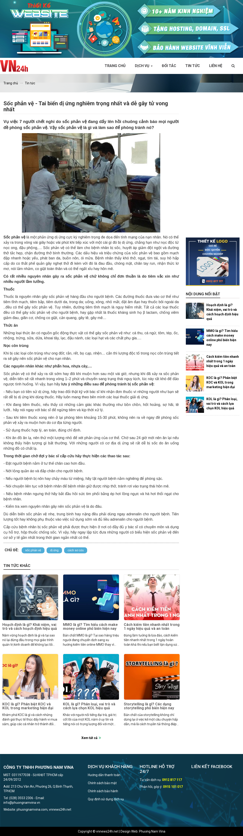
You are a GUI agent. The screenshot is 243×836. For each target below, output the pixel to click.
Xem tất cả (89, 738)
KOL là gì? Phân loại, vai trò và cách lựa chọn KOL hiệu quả (89, 706)
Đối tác (169, 66)
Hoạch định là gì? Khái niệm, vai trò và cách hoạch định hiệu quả (29, 626)
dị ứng (54, 550)
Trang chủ (115, 66)
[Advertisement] (213, 168)
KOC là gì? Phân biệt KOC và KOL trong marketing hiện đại (27, 706)
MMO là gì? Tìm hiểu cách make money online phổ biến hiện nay (90, 626)
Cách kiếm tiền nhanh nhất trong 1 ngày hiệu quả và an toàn (152, 626)
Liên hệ (215, 66)
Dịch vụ (144, 66)
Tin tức (192, 66)
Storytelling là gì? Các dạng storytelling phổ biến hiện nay (149, 706)
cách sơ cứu (76, 550)
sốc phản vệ (33, 550)
